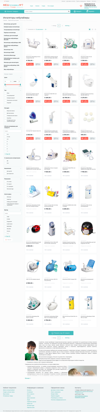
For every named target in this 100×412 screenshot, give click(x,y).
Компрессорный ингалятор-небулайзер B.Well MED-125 (69, 243)
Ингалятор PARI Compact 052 (69, 279)
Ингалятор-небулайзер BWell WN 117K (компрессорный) (51, 317)
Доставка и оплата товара (57, 390)
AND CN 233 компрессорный (33, 279)
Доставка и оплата (70, 1)
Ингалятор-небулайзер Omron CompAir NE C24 (33, 57)
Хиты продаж (51, 5)
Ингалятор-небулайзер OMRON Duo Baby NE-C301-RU (88, 168)
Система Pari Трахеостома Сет (33, 130)
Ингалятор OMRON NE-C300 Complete (69, 205)
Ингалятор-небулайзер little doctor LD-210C (32, 317)
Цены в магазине (31, 397)
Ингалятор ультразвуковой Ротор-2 (87, 280)
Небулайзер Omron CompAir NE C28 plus (51, 168)
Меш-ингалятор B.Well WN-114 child (70, 317)
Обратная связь (31, 407)
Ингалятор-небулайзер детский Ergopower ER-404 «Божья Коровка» (33, 243)
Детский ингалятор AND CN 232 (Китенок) (50, 280)
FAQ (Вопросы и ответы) (57, 397)
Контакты (94, 1)
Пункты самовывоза (81, 1)
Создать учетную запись (9, 392)
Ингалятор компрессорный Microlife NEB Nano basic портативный (32, 94)
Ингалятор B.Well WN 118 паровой (50, 94)
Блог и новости (30, 394)
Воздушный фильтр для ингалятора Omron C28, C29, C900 (87, 131)
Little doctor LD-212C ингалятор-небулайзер (68, 57)
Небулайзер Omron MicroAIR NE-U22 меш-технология (51, 243)
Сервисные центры (31, 401)
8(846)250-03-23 (89, 4)
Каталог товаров (12, 11)
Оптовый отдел (30, 405)
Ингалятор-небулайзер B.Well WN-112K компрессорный (33, 205)
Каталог (63, 1)
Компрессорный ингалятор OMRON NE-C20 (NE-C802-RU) (33, 168)
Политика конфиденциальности (58, 399)
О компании (30, 392)
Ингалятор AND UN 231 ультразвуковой (86, 205)
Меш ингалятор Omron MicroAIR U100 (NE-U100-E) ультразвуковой (69, 94)
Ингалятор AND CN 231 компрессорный (86, 57)
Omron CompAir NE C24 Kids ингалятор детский (51, 205)
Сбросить (8, 240)
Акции (31, 5)
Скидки (43, 5)
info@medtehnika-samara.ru (81, 396)
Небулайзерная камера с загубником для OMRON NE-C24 (69, 131)
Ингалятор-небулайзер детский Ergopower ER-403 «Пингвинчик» (88, 243)
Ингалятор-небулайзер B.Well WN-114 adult (88, 317)
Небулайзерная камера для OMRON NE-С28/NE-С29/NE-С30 (51, 131)
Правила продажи (55, 395)
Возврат (89, 1)
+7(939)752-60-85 (90, 5)
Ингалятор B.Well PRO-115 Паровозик (69, 168)
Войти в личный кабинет (9, 390)
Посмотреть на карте (80, 397)
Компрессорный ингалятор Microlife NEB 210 (87, 94)
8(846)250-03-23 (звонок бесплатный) (83, 391)
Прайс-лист (29, 403)
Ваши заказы (6, 394)
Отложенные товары (8, 395)
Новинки (37, 5)
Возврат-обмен (54, 394)
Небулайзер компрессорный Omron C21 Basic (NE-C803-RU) (51, 57)
